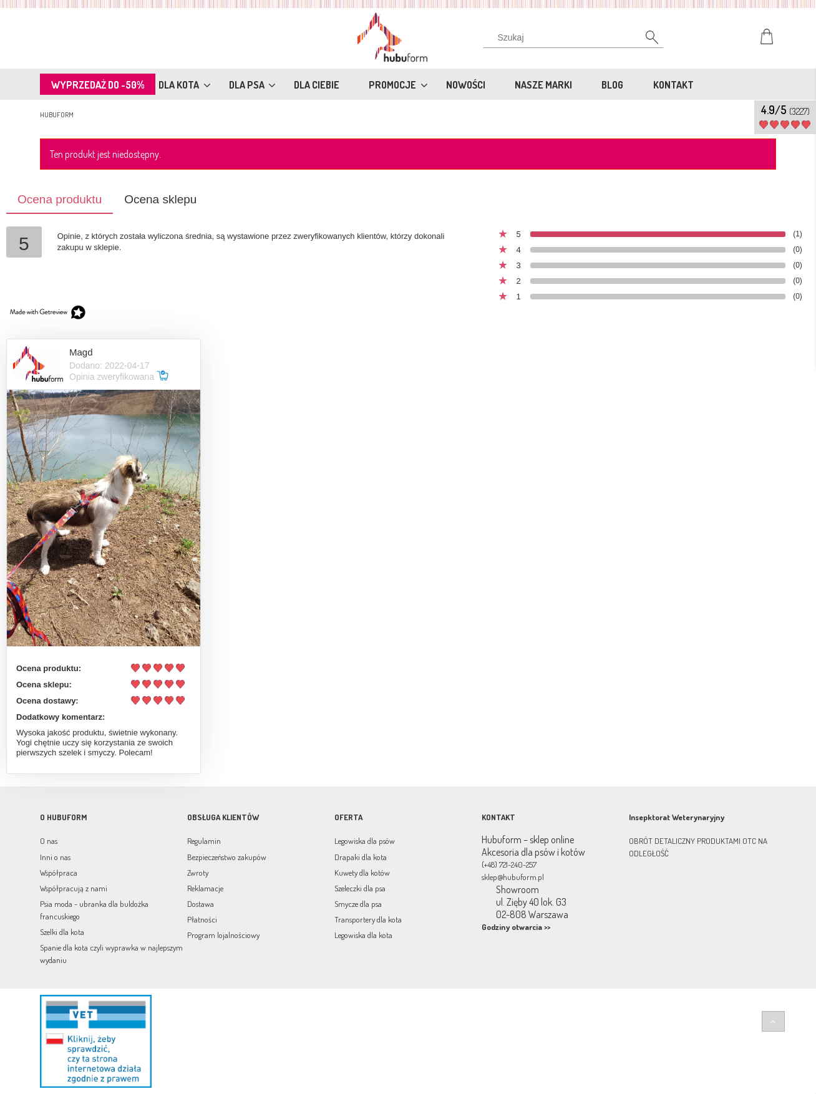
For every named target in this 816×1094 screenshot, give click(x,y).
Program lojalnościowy (223, 935)
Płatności (202, 919)
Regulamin (204, 841)
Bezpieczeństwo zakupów (226, 857)
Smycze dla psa (358, 904)
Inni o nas (55, 857)
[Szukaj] (645, 40)
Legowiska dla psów (364, 841)
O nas (48, 841)
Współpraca (58, 873)
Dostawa (200, 904)
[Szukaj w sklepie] (576, 37)
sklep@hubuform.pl (513, 877)
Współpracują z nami (73, 888)
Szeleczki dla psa (360, 888)
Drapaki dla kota (360, 857)
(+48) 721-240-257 (509, 864)
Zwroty (197, 873)
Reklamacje (205, 888)
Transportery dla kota (368, 919)
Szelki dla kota (62, 932)
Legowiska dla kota (363, 935)
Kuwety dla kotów (362, 873)
